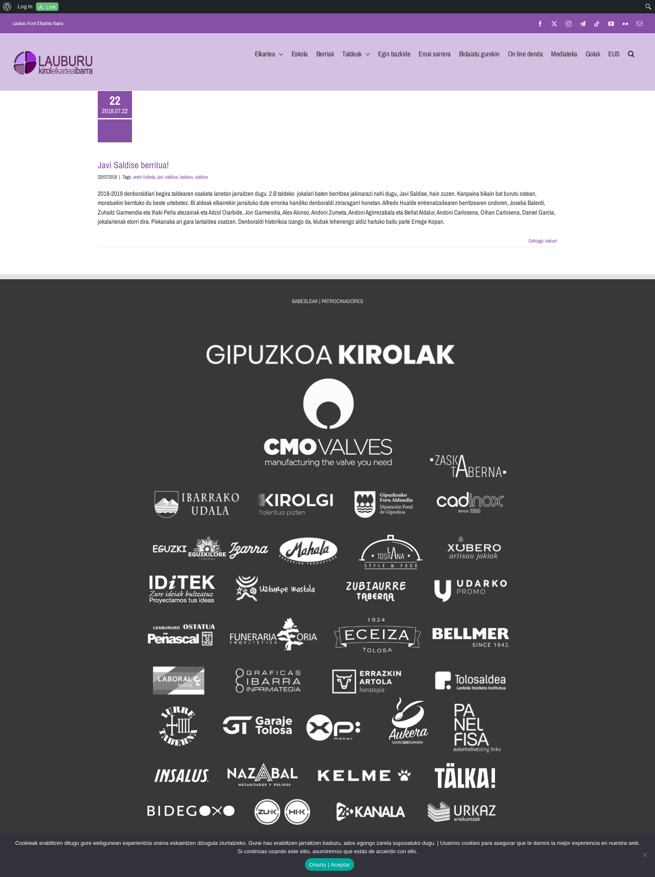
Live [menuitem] (51, 7)
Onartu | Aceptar (329, 865)
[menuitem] (7, 6)
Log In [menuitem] (25, 6)
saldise (201, 177)
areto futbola (144, 177)
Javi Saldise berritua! (133, 165)
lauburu (186, 177)
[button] (631, 51)
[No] (644, 855)
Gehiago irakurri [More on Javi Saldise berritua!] (542, 241)
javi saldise (167, 177)
